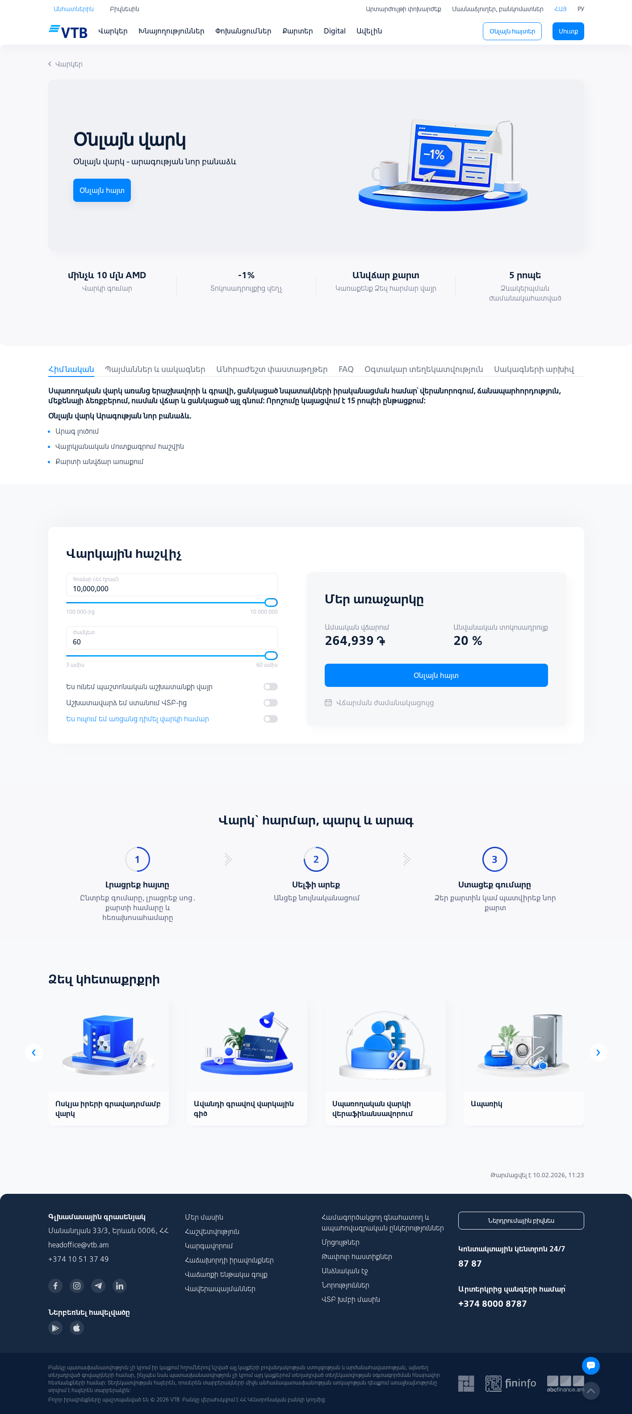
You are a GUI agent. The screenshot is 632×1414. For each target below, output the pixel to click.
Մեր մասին (204, 1217)
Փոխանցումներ (243, 30)
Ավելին (369, 30)
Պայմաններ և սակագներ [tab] (155, 369)
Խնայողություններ (171, 30)
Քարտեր (297, 30)
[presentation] (34, 1053)
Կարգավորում (209, 1245)
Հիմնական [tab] (71, 369)
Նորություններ (345, 1284)
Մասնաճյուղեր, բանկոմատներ (498, 9)
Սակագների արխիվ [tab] (534, 369)
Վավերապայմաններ (220, 1288)
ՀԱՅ (560, 9)
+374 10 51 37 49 (78, 1259)
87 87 (470, 1263)
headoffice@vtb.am (78, 1244)
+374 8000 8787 (492, 1303)
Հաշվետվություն (212, 1231)
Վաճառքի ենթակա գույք (226, 1274)
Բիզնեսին (124, 9)
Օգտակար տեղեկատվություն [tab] (423, 369)
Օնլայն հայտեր (512, 31)
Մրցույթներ (341, 1242)
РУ (581, 9)
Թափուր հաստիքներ (357, 1256)
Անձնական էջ (345, 1270)
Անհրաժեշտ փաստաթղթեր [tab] (272, 369)
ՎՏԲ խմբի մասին (351, 1299)
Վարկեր (113, 30)
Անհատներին (74, 9)
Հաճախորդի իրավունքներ (229, 1259)
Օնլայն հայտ (102, 190)
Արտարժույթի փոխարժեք (403, 9)
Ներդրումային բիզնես (521, 1221)
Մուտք (568, 31)
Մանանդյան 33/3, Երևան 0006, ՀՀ (108, 1230)
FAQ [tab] (346, 369)
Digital (335, 30)
